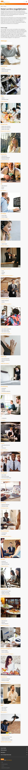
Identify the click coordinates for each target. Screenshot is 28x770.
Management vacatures (5, 479)
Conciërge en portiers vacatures (7, 275)
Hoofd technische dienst (6, 738)
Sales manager (4, 708)
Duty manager (4, 474)
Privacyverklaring (4, 764)
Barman (3, 187)
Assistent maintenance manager (7, 739)
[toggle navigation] (26, 2)
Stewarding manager (5, 99)
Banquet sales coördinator (6, 126)
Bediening (3, 622)
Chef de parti (4, 447)
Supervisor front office (5, 564)
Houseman (3, 389)
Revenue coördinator (5, 652)
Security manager (4, 217)
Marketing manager (5, 506)
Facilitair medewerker (5, 300)
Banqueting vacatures (5, 160)
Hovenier (3, 302)
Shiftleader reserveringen (6, 593)
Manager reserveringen (5, 592)
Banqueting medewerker (6, 157)
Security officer (4, 215)
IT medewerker (4, 418)
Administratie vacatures (6, 73)
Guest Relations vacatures (6, 333)
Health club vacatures (5, 363)
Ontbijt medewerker (5, 623)
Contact (2, 765)
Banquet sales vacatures (6, 131)
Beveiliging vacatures (5, 218)
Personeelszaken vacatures (6, 536)
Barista (3, 188)
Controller (3, 68)
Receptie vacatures (5, 566)
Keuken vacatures (4, 449)
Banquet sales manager (5, 129)
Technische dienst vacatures (6, 741)
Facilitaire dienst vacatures (6, 303)
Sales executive (4, 710)
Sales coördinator (4, 707)
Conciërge (3, 272)
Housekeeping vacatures (6, 393)
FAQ (2, 762)
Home (2, 6)
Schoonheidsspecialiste (5, 358)
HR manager (4, 534)
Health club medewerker (6, 360)
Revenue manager (5, 650)
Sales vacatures (4, 712)
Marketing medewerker (5, 504)
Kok (2, 446)
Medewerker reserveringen (6, 591)
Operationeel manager (5, 476)
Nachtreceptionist (5, 562)
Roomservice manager (5, 680)
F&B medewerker (4, 156)
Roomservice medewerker (6, 678)
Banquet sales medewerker (6, 127)
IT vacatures (3, 420)
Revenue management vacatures (7, 654)
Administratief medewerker (6, 69)
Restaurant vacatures (5, 625)
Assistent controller (5, 71)
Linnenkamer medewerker (6, 391)
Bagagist (3, 273)
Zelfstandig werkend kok (6, 445)
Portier (3, 270)
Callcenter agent (4, 243)
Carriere (5, 6)
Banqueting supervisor (5, 158)
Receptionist (4, 561)
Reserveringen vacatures (6, 595)
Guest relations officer (5, 330)
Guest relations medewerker (6, 328)
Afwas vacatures (4, 101)
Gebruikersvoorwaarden (5, 767)
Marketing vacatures (5, 508)
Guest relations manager (6, 331)
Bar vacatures (4, 190)
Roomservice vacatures (5, 682)
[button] (24, 1)
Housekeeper (4, 388)
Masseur (3, 361)
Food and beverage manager (6, 477)
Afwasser (3, 97)
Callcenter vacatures (5, 245)
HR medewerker (4, 532)
